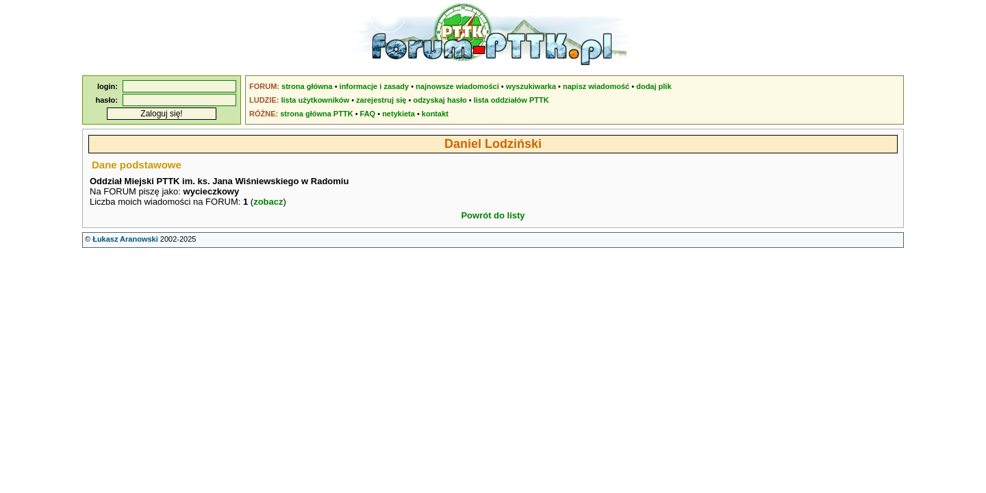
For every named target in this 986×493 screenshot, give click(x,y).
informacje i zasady (374, 86)
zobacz (268, 202)
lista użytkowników (315, 100)
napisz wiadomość (596, 86)
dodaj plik (653, 86)
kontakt (435, 114)
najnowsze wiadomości (457, 86)
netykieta (398, 114)
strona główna (307, 86)
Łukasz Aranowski (125, 239)
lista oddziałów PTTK (511, 100)
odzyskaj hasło (439, 100)
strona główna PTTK (316, 114)
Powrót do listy (492, 215)
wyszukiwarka (531, 86)
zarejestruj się (381, 100)
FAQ (368, 114)
